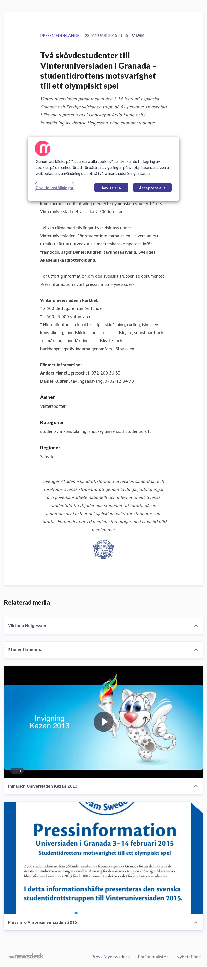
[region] (103, 169)
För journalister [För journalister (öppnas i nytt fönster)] (153, 956)
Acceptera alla (152, 187)
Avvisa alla (111, 187)
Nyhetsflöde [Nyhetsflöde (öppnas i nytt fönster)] (188, 956)
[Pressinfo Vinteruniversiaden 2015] (103, 858)
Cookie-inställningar (55, 187)
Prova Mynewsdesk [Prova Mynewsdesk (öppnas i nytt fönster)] (110, 956)
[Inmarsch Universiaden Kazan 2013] (103, 722)
